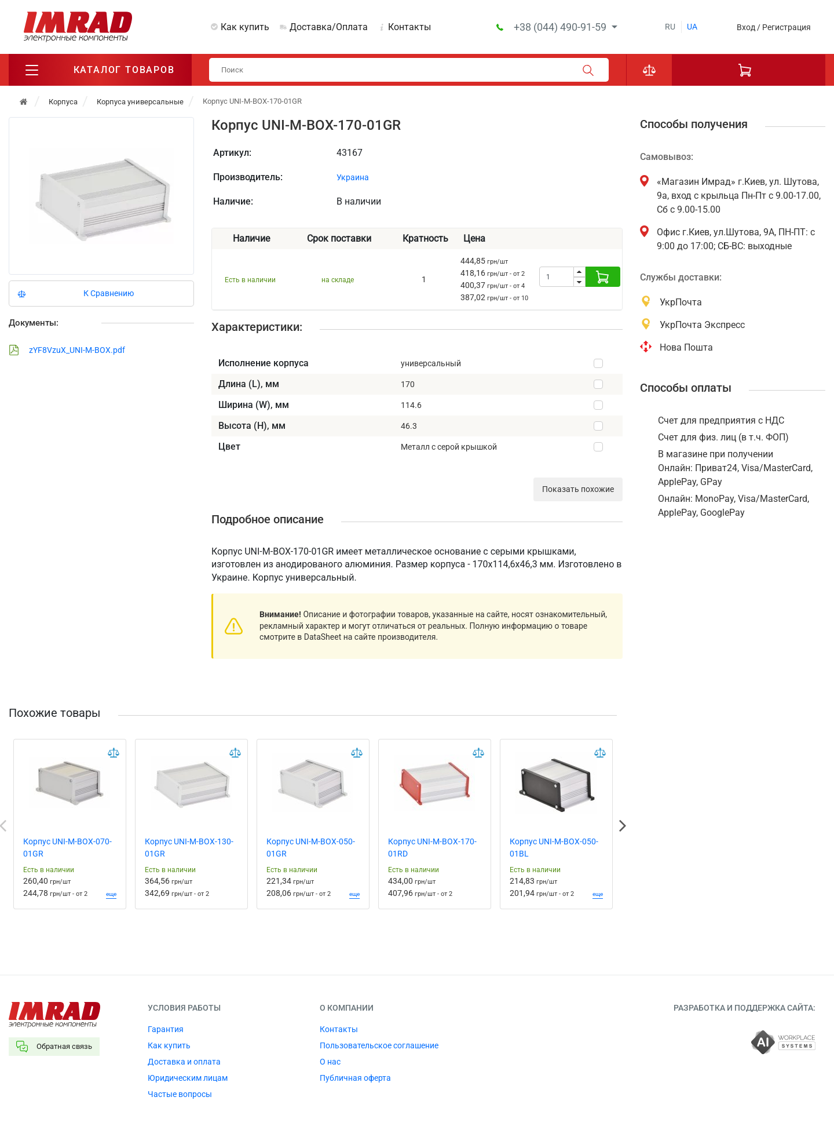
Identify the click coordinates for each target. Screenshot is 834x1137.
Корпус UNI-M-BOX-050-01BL (554, 847)
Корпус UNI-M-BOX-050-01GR (310, 847)
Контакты (409, 26)
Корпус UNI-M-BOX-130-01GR (189, 847)
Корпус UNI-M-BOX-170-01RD (432, 847)
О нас (330, 1061)
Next (622, 825)
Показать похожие (578, 489)
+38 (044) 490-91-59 (561, 27)
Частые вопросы (180, 1094)
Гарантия (166, 1029)
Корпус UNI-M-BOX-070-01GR (67, 847)
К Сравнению (108, 293)
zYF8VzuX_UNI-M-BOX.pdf (67, 350)
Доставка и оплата (184, 1061)
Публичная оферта (355, 1078)
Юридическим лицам (188, 1078)
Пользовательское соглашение (379, 1045)
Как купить (245, 26)
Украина (352, 177)
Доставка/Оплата (329, 26)
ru (670, 26)
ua (692, 26)
